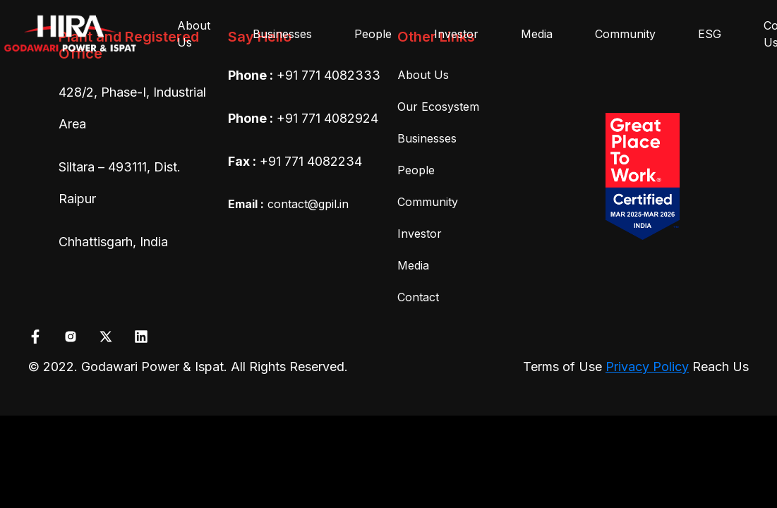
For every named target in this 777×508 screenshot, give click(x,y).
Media (537, 34)
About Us (193, 33)
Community (625, 34)
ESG (709, 34)
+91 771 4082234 (311, 161)
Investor (456, 34)
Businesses (282, 34)
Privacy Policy (647, 366)
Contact (418, 297)
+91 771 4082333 (328, 75)
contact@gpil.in (288, 204)
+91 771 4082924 (327, 118)
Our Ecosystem (438, 106)
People (373, 34)
